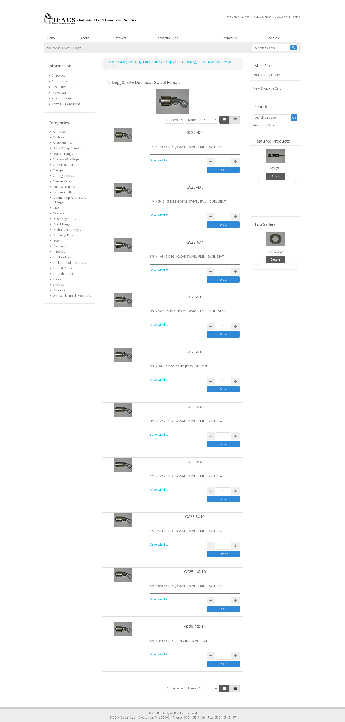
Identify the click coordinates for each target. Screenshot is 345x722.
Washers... (60, 290)
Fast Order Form (63, 87)
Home (51, 38)
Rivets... (58, 241)
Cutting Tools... (63, 176)
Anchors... (59, 137)
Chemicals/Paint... (65, 165)
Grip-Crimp (173, 62)
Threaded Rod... (64, 274)
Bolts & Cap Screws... (68, 148)
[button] (256, 179)
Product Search (62, 98)
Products (120, 38)
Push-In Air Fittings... (67, 230)
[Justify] (234, 120)
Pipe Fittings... (62, 224)
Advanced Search (265, 125)
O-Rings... (59, 213)
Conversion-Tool (167, 38)
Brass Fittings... (63, 154)
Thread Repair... (64, 268)
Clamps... (59, 170)
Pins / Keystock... (65, 219)
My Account (263, 17)
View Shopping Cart (267, 88)
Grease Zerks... (63, 181)
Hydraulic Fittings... (66, 192)
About (85, 38)
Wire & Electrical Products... (72, 296)
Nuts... (57, 208)
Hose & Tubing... (64, 187)
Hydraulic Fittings (150, 62)
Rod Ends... (60, 246)
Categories (126, 62)
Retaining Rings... (65, 235)
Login (295, 17)
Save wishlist (159, 160)
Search (274, 38)
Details (276, 176)
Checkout (58, 75)
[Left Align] (224, 120)
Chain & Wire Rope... (67, 159)
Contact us (229, 38)
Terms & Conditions (66, 104)
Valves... (58, 285)
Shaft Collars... (63, 257)
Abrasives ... (61, 132)
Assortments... (63, 143)
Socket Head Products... (69, 263)
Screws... (59, 252)
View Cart (281, 17)
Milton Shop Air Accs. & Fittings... (69, 200)
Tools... (58, 279)
